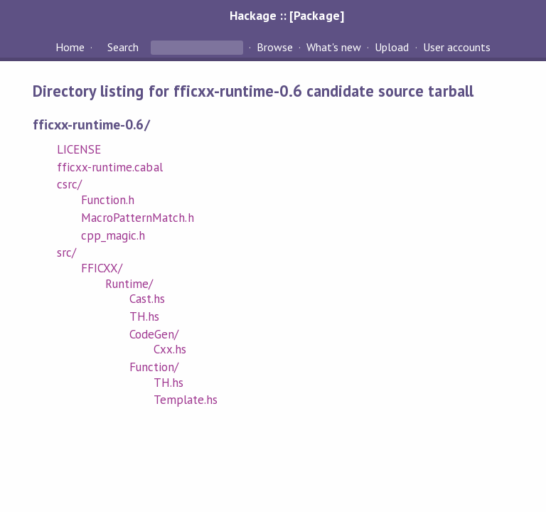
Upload (392, 47)
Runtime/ (129, 284)
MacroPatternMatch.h (137, 217)
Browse (275, 47)
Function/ (153, 367)
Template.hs (186, 399)
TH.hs (144, 316)
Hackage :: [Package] (286, 15)
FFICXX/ (101, 268)
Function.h (107, 200)
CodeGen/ (153, 334)
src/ (66, 252)
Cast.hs (147, 298)
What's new (333, 47)
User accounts (457, 47)
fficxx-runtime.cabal (109, 167)
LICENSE (79, 149)
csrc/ (69, 184)
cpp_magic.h (113, 235)
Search (123, 47)
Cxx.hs (170, 349)
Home (70, 47)
